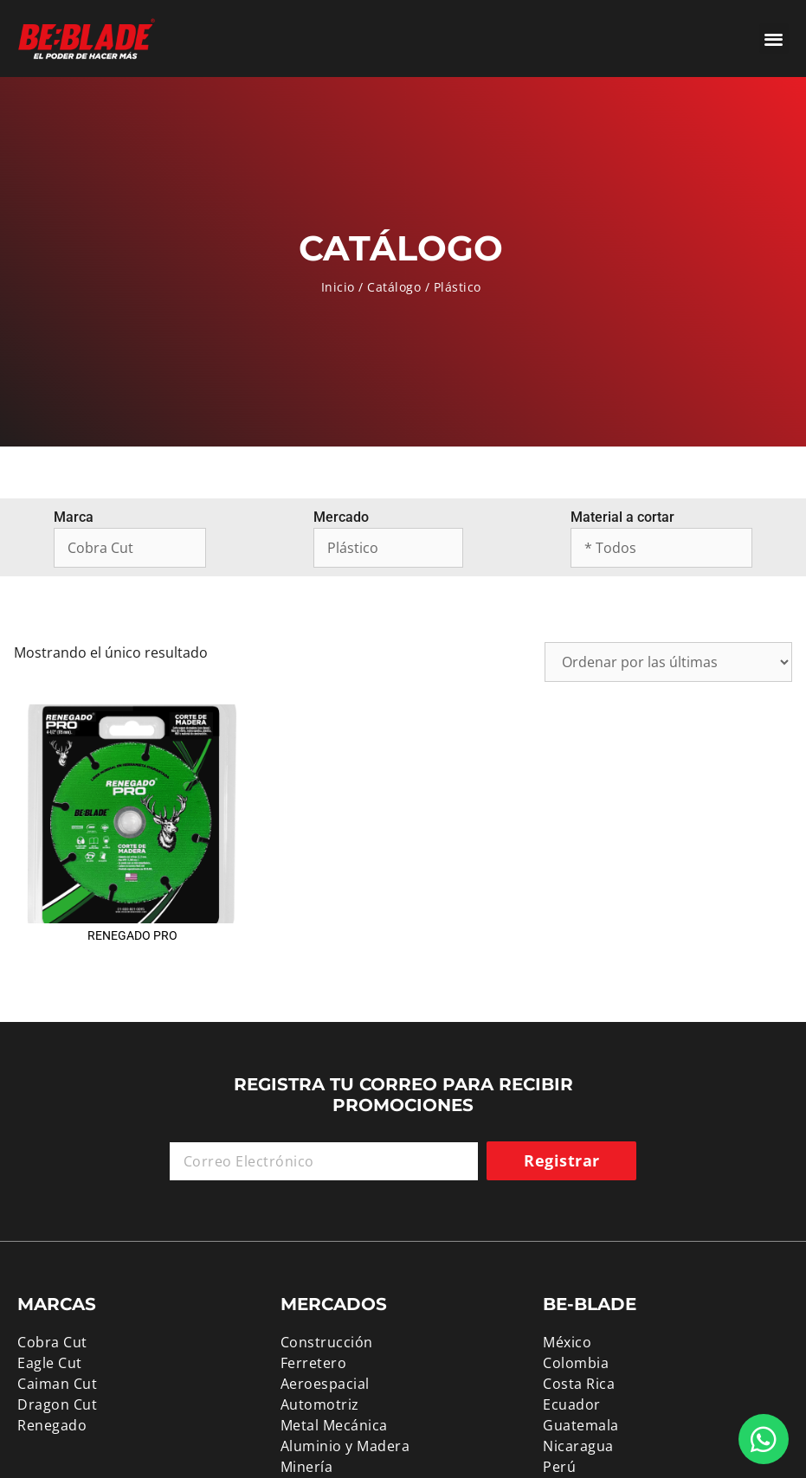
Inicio (338, 287)
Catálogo (394, 287)
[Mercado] (388, 548)
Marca (73, 517)
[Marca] (130, 548)
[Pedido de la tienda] (668, 662)
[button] (774, 38)
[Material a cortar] (661, 548)
